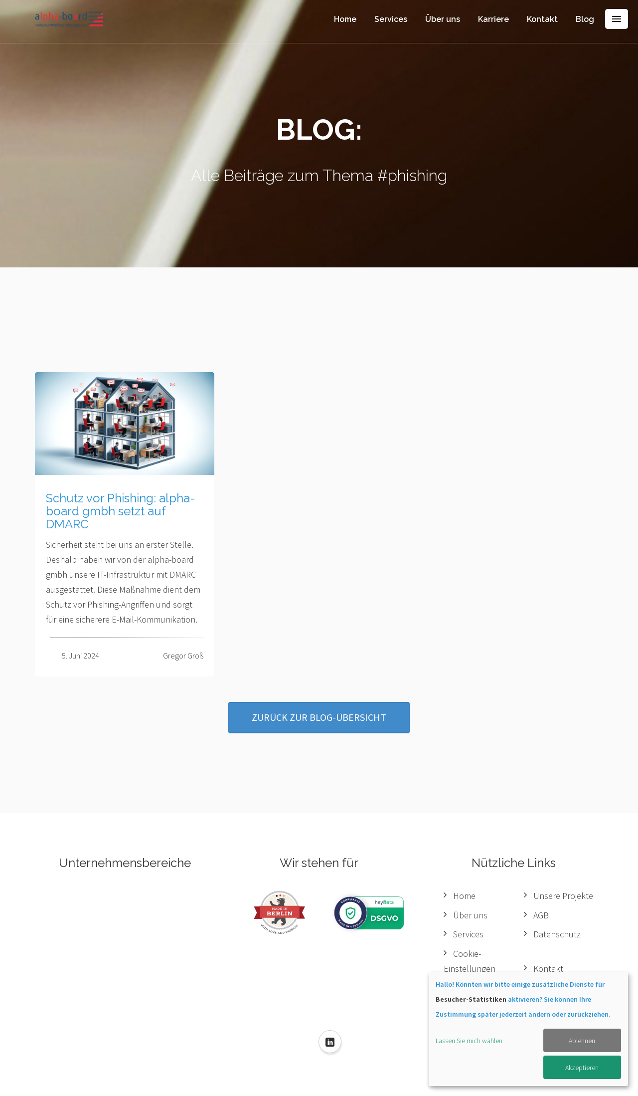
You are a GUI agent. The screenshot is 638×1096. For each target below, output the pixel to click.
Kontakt (542, 19)
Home (345, 19)
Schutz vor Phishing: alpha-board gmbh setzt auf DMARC (120, 511)
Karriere (493, 19)
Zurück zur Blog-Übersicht (319, 717)
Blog (585, 19)
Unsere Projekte (563, 895)
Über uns (442, 19)
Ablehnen (582, 1040)
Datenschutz (557, 934)
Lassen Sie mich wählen (469, 1040)
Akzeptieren (582, 1067)
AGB (541, 915)
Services (390, 19)
